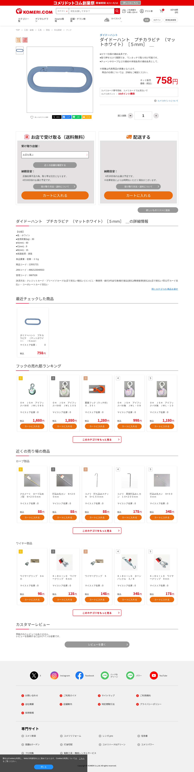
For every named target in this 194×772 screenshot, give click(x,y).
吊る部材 (58, 30)
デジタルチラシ (41, 20)
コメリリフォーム (72, 736)
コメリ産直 (30, 736)
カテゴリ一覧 (23, 20)
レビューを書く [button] (97, 644)
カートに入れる (55, 195)
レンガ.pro (107, 736)
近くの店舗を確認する (55, 165)
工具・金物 (29, 30)
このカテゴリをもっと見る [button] (97, 439)
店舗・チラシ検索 (77, 20)
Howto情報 (59, 20)
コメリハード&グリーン (113, 744)
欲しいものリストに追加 (158, 210)
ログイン (157, 20)
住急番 (144, 736)
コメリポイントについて (167, 101)
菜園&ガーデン (32, 744)
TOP (18, 30)
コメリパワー (147, 744)
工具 (40, 30)
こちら (81, 758)
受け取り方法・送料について (55, 186)
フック (69, 30)
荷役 (48, 30)
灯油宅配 (68, 744)
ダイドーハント (109, 35)
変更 (146, 20)
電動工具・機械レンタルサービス (80, 753)
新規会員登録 (170, 20)
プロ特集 (29, 753)
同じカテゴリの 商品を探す (165, 289)
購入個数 (122, 116)
